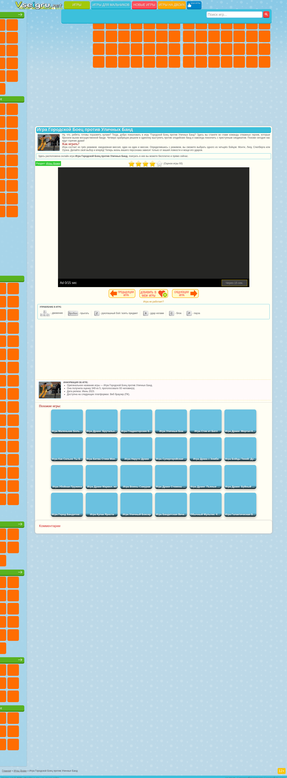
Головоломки (21, 74)
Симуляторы (46, 23)
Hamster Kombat (71, 210)
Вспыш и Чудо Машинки (21, 146)
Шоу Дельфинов (59, 133)
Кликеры (46, 49)
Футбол (201, 23)
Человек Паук (84, 146)
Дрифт (214, 62)
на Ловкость (84, 23)
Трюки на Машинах (71, 62)
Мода (111, 62)
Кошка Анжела (111, 36)
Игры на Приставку (71, 87)
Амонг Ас (59, 171)
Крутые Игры (59, 74)
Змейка (84, 62)
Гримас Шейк (59, 210)
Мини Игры (46, 62)
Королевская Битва (252, 23)
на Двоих (71, 23)
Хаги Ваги (59, 184)
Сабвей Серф (21, 133)
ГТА (189, 62)
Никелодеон (46, 74)
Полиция (214, 49)
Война (46, 87)
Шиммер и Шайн (46, 159)
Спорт (59, 36)
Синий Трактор (21, 171)
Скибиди (46, 210)
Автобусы (226, 62)
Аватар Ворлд (59, 197)
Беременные (111, 49)
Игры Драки (111, 166)
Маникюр (149, 49)
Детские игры (53, 570)
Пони (98, 23)
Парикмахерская (162, 36)
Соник (33, 146)
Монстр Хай (162, 23)
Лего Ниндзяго (71, 108)
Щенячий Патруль (46, 108)
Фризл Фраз (21, 159)
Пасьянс (59, 49)
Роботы (201, 49)
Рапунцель (124, 49)
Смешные (71, 36)
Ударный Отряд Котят (59, 146)
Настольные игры (54, 522)
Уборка (149, 62)
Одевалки (149, 36)
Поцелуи (174, 36)
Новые (21, 23)
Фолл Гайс (33, 171)
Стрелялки (264, 62)
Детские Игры (59, 23)
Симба (71, 197)
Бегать (252, 62)
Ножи (84, 49)
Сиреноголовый (46, 171)
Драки (252, 36)
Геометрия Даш (46, 36)
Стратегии (214, 23)
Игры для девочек (137, 13)
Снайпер (189, 49)
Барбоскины (46, 146)
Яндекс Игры (21, 36)
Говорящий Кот (59, 108)
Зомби (239, 23)
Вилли (21, 108)
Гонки (264, 36)
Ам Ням (46, 133)
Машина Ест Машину (264, 49)
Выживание (239, 49)
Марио (71, 146)
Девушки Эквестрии (111, 23)
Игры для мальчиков (110, 5)
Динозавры (21, 62)
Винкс (174, 62)
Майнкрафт (264, 23)
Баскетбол (84, 74)
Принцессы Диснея (98, 62)
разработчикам (276, 775)
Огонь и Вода (124, 23)
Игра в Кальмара (84, 171)
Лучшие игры (53, 13)
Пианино (162, 62)
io (84, 36)
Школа (71, 74)
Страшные (21, 49)
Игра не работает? (188, 304)
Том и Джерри (71, 159)
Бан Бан (33, 210)
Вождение (21, 87)
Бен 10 (201, 62)
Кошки (136, 36)
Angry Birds (33, 133)
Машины (189, 36)
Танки (226, 23)
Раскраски (98, 36)
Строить (59, 87)
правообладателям (251, 775)
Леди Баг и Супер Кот (59, 120)
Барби (136, 23)
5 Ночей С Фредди (84, 108)
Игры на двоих (172, 5)
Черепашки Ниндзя (201, 36)
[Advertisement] (53, 244)
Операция (162, 49)
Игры (77, 5)
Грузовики (239, 36)
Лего (84, 120)
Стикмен (226, 36)
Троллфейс (46, 120)
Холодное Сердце (124, 36)
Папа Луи (98, 49)
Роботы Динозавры (226, 49)
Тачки (84, 133)
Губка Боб (33, 108)
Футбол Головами (33, 87)
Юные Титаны (84, 159)
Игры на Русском (71, 49)
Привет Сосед (21, 197)
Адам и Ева (33, 159)
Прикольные (33, 62)
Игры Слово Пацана (84, 197)
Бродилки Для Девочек (174, 23)
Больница (136, 49)
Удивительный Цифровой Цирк (84, 210)
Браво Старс (71, 171)
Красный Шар (33, 120)
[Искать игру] (235, 5)
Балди (33, 184)
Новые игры (144, 5)
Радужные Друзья (33, 197)
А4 (21, 184)
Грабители (252, 49)
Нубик (84, 184)
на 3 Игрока (33, 74)
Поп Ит (33, 36)
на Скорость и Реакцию (59, 62)
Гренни (46, 184)
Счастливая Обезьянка (59, 159)
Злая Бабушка (71, 120)
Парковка (189, 23)
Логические (33, 49)
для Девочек (33, 23)
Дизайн (136, 62)
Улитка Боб (21, 120)
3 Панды (71, 133)
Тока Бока (46, 197)
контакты (231, 775)
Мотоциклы (214, 36)
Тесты (149, 23)
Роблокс (71, 184)
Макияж (174, 49)
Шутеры (239, 62)
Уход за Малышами (124, 62)
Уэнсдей (21, 210)
